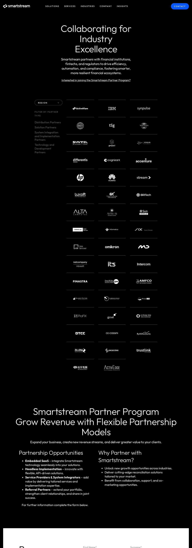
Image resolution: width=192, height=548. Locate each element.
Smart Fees (128, 432)
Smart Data (94, 441)
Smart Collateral (99, 432)
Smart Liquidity (137, 424)
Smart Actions (154, 432)
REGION (48, 102)
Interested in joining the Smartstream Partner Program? (96, 80)
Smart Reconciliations (102, 424)
